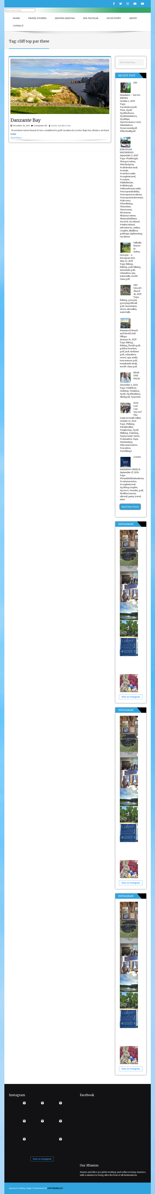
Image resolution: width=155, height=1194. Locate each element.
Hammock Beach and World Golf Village (129, 333)
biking (129, 264)
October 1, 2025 (127, 101)
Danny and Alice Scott (60, 125)
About (133, 18)
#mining (133, 433)
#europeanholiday (129, 191)
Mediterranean (128, 493)
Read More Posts (130, 506)
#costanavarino (128, 481)
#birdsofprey (127, 164)
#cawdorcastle (127, 173)
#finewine (125, 206)
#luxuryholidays (128, 218)
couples (124, 230)
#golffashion (133, 394)
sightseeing (136, 233)
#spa (135, 439)
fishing (123, 267)
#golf (129, 110)
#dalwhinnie (126, 182)
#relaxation (126, 439)
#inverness (126, 209)
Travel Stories (37, 18)
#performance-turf (130, 122)
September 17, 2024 (129, 472)
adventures (126, 227)
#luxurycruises (128, 215)
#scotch (124, 221)
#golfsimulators (128, 116)
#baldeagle (132, 158)
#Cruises (124, 179)
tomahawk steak (128, 363)
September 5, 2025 (129, 155)
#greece (124, 490)
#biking (130, 424)
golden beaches (128, 348)
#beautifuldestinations (132, 478)
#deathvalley (126, 427)
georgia (132, 300)
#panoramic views (129, 436)
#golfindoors (127, 113)
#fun (122, 110)
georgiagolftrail (128, 303)
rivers (123, 309)
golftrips (124, 233)
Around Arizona (65, 18)
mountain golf (127, 270)
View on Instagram (130, 697)
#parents (136, 397)
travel (138, 496)
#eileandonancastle (130, 188)
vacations (125, 236)
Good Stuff (114, 18)
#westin (133, 490)
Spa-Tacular (90, 18)
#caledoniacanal (128, 167)
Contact (18, 25)
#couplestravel (127, 176)
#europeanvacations (131, 194)
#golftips (124, 119)
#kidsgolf (125, 397)
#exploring (126, 430)
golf (130, 267)
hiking (137, 267)
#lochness (125, 212)
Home (16, 18)
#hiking (124, 433)
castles (136, 227)
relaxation (125, 273)
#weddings (126, 451)
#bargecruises (127, 161)
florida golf (134, 345)
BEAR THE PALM (136, 375)
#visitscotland (127, 224)
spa (133, 273)
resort (123, 357)
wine (122, 499)
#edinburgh (126, 185)
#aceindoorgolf (128, 107)
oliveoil (123, 496)
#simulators (126, 125)
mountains (131, 306)
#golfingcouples (128, 487)
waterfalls (125, 276)
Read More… (16, 137)
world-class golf (128, 366)
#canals (124, 170)
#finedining (126, 203)
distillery (133, 230)
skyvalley (131, 309)
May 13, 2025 (126, 261)
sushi (134, 357)
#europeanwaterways (131, 197)
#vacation (125, 448)
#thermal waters (128, 445)
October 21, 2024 (128, 421)
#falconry (125, 200)
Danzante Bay (25, 120)
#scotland (134, 221)
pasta (131, 496)
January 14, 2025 (128, 339)
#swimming (126, 442)
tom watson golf (128, 360)
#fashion (134, 391)
